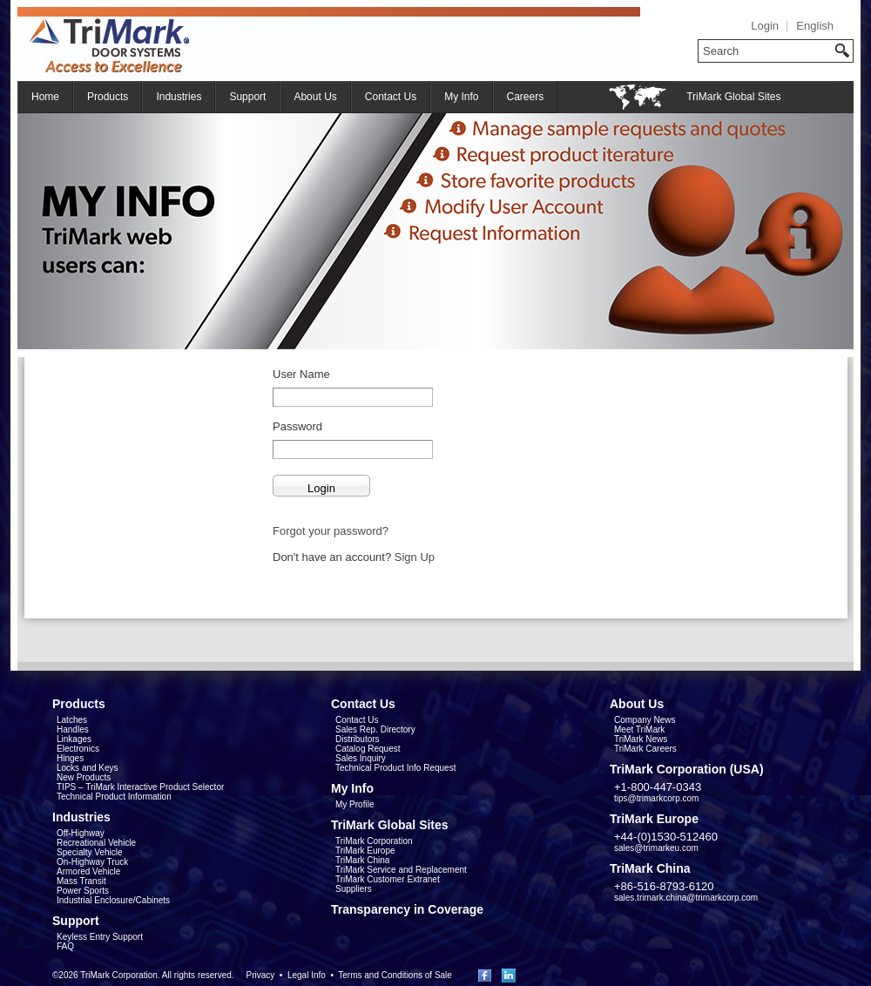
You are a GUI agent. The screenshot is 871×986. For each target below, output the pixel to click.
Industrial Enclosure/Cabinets (113, 900)
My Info (461, 97)
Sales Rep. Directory (375, 729)
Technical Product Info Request (395, 768)
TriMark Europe (365, 850)
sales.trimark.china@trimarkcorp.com (686, 897)
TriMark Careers (645, 748)
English (815, 25)
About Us (315, 97)
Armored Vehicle (88, 871)
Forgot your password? (330, 530)
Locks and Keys (87, 768)
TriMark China (362, 860)
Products (107, 97)
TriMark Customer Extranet (387, 879)
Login (765, 25)
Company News (645, 720)
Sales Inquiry (360, 758)
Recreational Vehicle (96, 843)
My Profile (354, 804)
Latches (72, 720)
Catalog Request (368, 748)
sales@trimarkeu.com (656, 848)
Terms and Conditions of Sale (395, 975)
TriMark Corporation (374, 841)
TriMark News (640, 739)
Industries (178, 97)
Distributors (357, 739)
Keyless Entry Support (100, 937)
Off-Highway (81, 833)
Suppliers (353, 889)
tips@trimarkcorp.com (656, 798)
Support (247, 97)
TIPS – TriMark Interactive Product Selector (140, 787)
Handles (73, 729)
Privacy (260, 975)
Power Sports (83, 890)
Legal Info (306, 975)
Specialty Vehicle (90, 852)
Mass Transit (81, 881)
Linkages (74, 739)
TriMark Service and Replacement (401, 870)
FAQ (65, 946)
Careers (525, 97)
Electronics (78, 748)
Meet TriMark (639, 729)
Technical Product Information (114, 796)
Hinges (70, 758)
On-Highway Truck (92, 862)
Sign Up (415, 557)
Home (45, 97)
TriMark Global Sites (733, 97)
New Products (84, 777)
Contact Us (390, 97)
